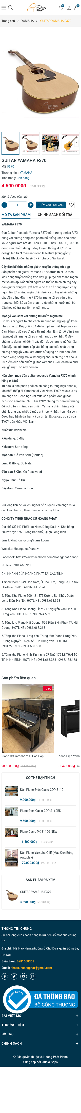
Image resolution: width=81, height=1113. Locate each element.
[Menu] (4, 7)
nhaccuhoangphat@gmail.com (31, 968)
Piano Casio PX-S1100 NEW (38, 831)
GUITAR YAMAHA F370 (35, 892)
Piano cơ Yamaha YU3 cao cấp (23, 756)
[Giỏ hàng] (76, 7)
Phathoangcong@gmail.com (30, 540)
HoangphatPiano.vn (27, 548)
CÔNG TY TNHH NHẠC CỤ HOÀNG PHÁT (29, 518)
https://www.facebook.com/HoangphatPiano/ (47, 557)
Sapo (54, 1062)
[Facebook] (5, 976)
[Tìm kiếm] (10, 7)
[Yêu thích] (61, 7)
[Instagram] (33, 976)
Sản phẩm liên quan (19, 678)
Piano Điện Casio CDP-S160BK (40, 810)
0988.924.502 (41, 614)
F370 (44, 232)
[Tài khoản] (68, 7)
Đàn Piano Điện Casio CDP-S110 (41, 789)
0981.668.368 (22, 565)
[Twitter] (14, 976)
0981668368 (25, 961)
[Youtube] (23, 976)
